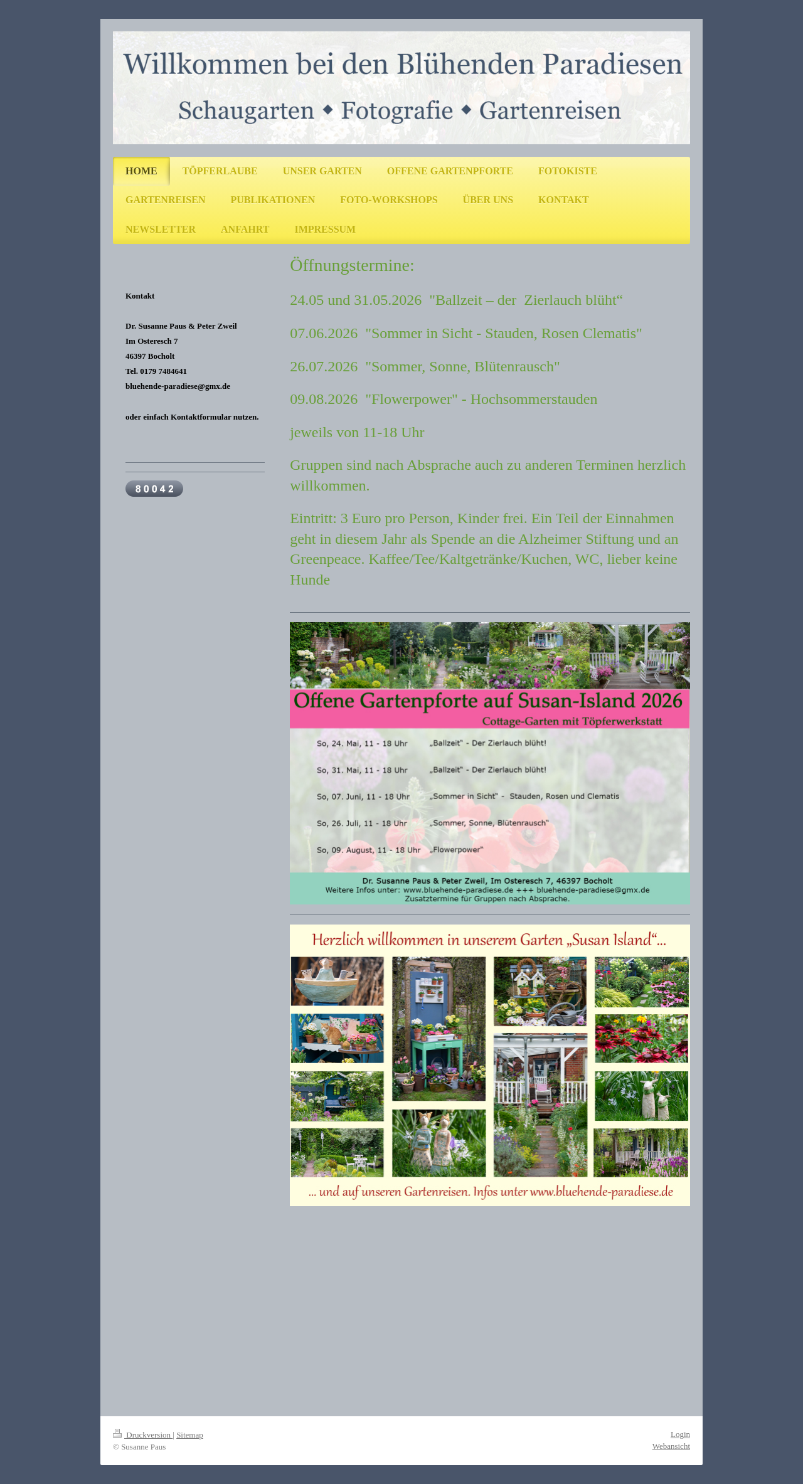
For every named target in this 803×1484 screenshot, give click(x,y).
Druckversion (143, 1434)
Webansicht (671, 1446)
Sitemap (189, 1434)
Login (680, 1434)
